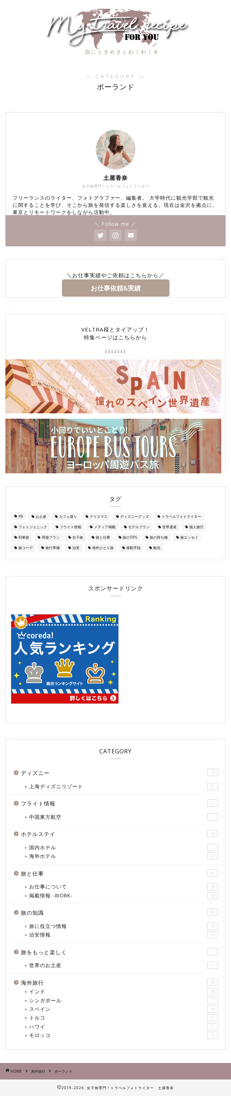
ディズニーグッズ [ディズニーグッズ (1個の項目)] (134, 516)
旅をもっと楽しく (119, 952)
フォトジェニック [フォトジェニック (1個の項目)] (32, 526)
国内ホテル (123, 847)
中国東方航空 (123, 817)
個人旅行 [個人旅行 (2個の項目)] (196, 526)
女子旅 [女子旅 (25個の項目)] (77, 537)
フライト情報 (119, 803)
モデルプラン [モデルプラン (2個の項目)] (139, 526)
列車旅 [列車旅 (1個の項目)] (23, 537)
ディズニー (119, 772)
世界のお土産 (123, 965)
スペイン (123, 1009)
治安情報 (123, 934)
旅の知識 (119, 912)
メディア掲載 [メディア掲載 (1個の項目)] (105, 526)
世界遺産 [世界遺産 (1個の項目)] (169, 526)
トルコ (123, 1017)
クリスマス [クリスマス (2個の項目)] (99, 516)
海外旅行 (119, 982)
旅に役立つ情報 (123, 926)
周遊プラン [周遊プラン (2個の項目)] (51, 537)
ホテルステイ (119, 833)
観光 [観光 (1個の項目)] (156, 547)
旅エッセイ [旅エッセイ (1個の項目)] (189, 537)
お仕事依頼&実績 (116, 288)
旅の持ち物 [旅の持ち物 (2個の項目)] (159, 537)
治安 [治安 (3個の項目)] (76, 547)
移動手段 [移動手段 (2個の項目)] (133, 547)
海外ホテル (123, 856)
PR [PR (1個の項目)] (20, 516)
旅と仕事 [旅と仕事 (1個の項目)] (103, 537)
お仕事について (123, 886)
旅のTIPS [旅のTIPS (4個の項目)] (130, 537)
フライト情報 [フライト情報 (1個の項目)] (70, 526)
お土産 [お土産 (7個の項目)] (41, 516)
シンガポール (123, 1000)
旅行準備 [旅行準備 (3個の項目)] (52, 547)
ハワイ (123, 1026)
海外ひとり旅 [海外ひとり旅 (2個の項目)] (103, 547)
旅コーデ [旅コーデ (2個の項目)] (25, 547)
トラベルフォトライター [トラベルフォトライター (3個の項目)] (181, 516)
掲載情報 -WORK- (123, 895)
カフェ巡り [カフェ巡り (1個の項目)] (68, 516)
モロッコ (123, 1035)
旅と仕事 (119, 873)
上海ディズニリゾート (123, 786)
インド (123, 991)
